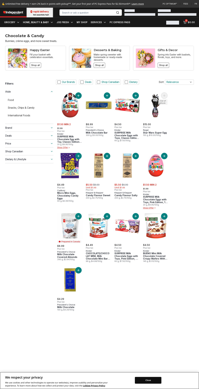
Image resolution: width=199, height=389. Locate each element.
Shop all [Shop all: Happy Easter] (35, 65)
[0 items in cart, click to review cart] (189, 22)
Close (148, 384)
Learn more (138, 3)
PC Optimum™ (170, 4)
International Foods (19, 115)
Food (11, 100)
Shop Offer (63, 147)
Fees (185, 4)
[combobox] (90, 12)
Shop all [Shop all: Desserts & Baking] (99, 65)
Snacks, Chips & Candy (21, 107)
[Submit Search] (117, 12)
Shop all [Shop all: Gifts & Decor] (163, 65)
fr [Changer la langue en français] (196, 4)
